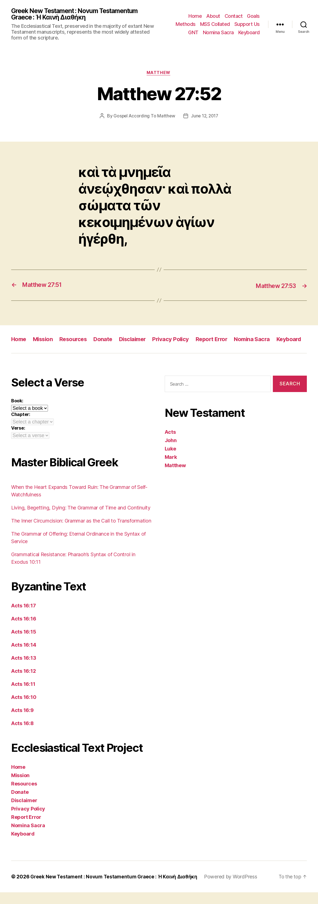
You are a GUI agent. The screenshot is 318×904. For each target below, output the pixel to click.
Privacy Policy (178, 340)
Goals (253, 16)
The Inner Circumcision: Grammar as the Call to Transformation (81, 532)
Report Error (220, 340)
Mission (44, 340)
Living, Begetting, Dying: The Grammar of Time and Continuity (80, 519)
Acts (170, 444)
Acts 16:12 (23, 683)
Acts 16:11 (23, 696)
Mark (171, 469)
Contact (234, 16)
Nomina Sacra (218, 33)
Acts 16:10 (23, 709)
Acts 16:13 (23, 670)
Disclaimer (137, 340)
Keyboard (249, 33)
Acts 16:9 (22, 722)
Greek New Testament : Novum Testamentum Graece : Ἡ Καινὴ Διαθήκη (80, 14)
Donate (107, 340)
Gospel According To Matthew (143, 117)
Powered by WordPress (236, 888)
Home (195, 16)
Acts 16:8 (22, 735)
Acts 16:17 (23, 617)
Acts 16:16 (23, 630)
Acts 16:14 (23, 656)
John (171, 452)
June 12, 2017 (205, 117)
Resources (76, 340)
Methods (186, 25)
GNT (193, 33)
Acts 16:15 (23, 643)
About (213, 16)
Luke (170, 460)
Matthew (159, 74)
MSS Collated (215, 25)
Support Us (247, 25)
